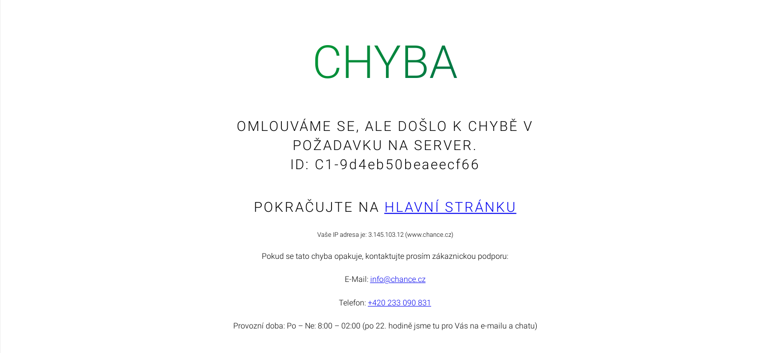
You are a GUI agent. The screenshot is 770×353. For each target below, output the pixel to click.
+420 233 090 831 (399, 302)
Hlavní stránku (451, 207)
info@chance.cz (398, 279)
